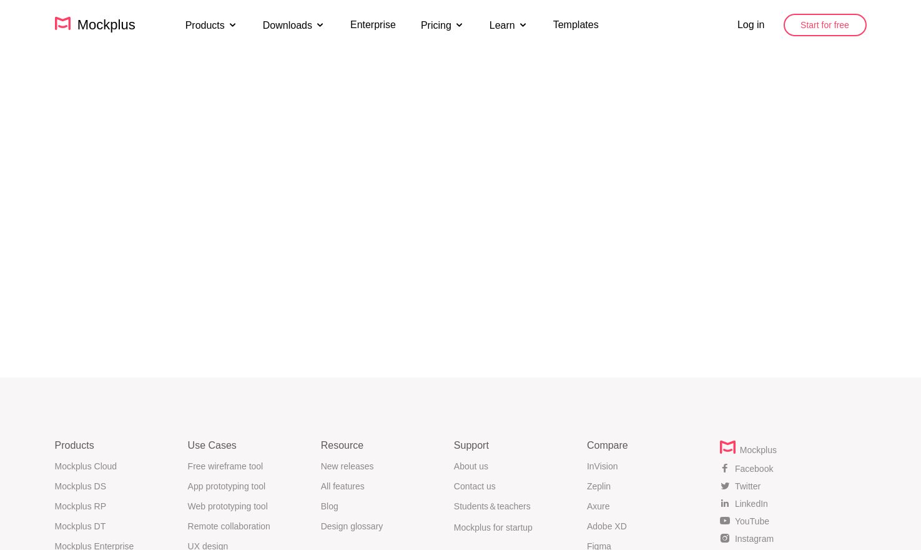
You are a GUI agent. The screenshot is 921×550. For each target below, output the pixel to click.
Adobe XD (607, 526)
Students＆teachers (492, 506)
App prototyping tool (227, 486)
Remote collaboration (229, 526)
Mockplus (95, 24)
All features (343, 486)
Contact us (475, 486)
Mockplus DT (80, 526)
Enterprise (373, 24)
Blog (329, 506)
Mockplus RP (80, 506)
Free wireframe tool (225, 466)
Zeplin (599, 486)
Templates (576, 24)
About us (471, 466)
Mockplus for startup (493, 527)
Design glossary (352, 526)
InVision (602, 466)
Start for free (824, 25)
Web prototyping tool (228, 506)
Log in (751, 24)
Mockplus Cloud (86, 466)
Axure (598, 506)
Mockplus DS (80, 486)
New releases (347, 466)
